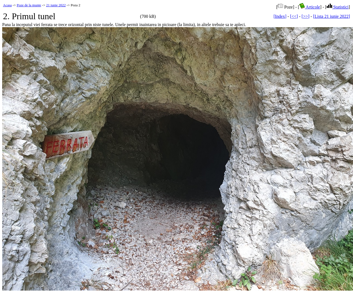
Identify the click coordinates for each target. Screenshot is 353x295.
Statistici (338, 7)
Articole (309, 7)
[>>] (305, 16)
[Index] (280, 16)
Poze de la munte (29, 5)
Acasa (7, 5)
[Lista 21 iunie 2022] (331, 16)
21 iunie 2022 (56, 5)
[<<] (294, 16)
